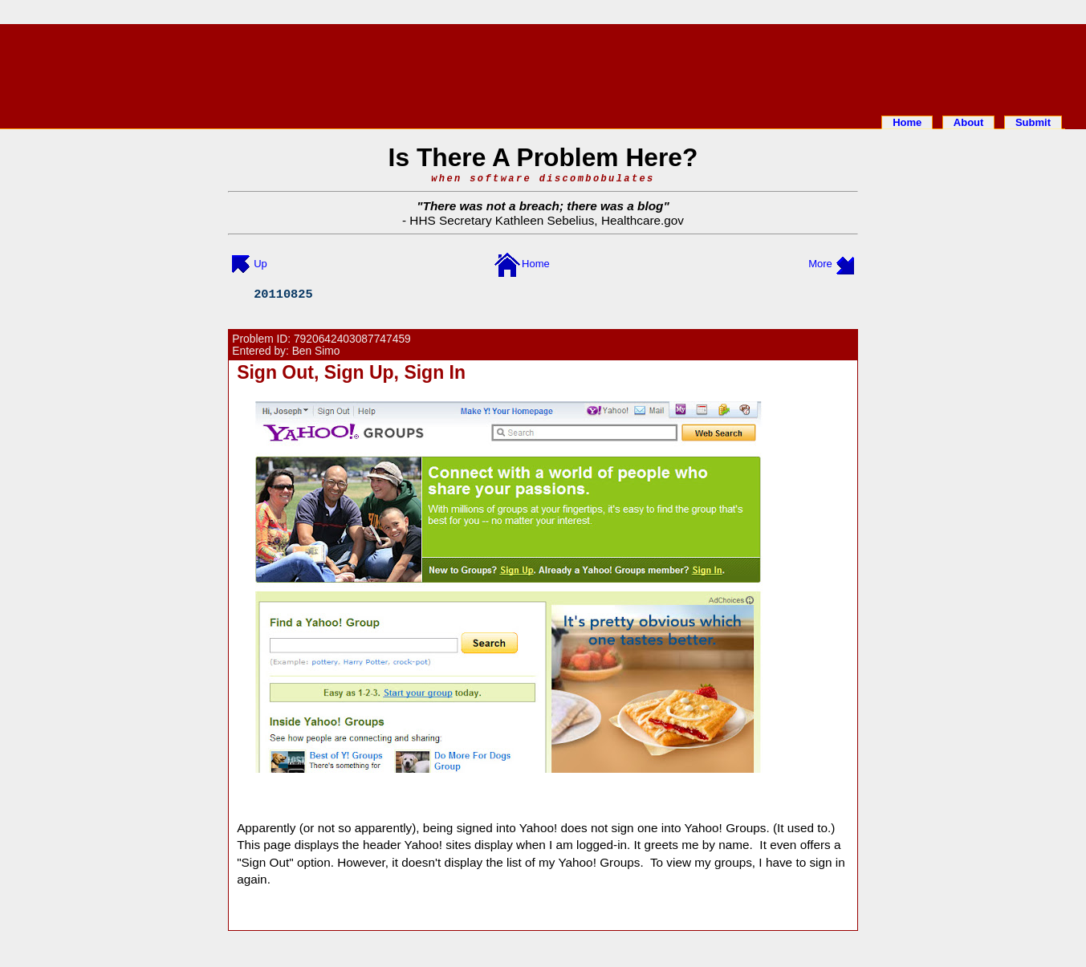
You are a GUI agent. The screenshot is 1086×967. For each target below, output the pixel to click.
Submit (1033, 122)
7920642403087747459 (352, 339)
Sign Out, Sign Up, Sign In (351, 372)
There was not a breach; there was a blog (543, 206)
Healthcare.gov (642, 220)
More (820, 264)
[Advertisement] (543, 66)
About (969, 122)
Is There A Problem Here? (543, 157)
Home (907, 122)
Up (260, 264)
